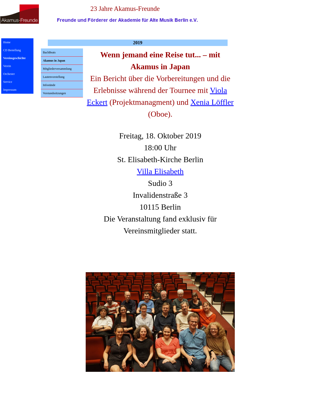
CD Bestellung (12, 50)
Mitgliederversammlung (57, 68)
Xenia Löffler (212, 102)
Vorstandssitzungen (54, 93)
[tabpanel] (160, 156)
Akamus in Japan (54, 60)
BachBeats (49, 52)
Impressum (9, 89)
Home (6, 42)
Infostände (49, 85)
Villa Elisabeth (160, 171)
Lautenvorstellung (53, 77)
